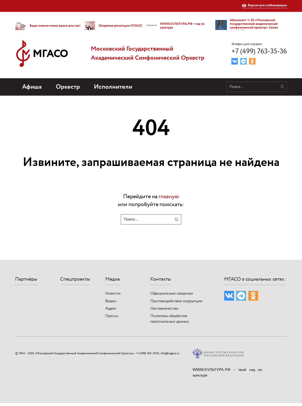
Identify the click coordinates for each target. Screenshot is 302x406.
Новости (113, 293)
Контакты (160, 279)
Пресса (111, 316)
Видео (110, 301)
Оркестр (68, 86)
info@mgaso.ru (170, 353)
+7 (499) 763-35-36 (259, 51)
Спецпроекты (75, 279)
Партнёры (26, 279)
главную (169, 197)
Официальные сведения (171, 293)
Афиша (32, 86)
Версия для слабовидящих (264, 5)
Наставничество (164, 308)
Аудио (110, 308)
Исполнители (113, 86)
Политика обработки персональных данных (169, 318)
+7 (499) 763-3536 (147, 353)
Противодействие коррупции (176, 301)
